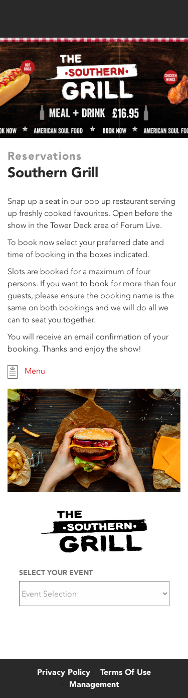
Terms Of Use (125, 672)
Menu (26, 372)
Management (94, 684)
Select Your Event (56, 572)
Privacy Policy (63, 672)
